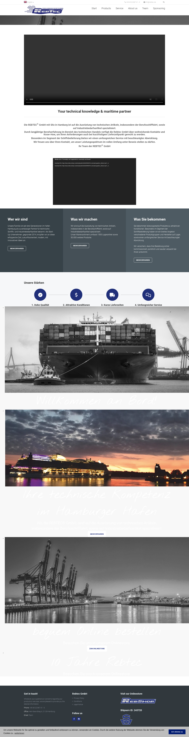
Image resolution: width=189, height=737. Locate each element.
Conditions (78, 701)
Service (119, 8)
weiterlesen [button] (19, 733)
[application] (94, 181)
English (29, 2)
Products (106, 8)
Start (94, 8)
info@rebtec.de (150, 2)
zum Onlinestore (97, 649)
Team (145, 8)
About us (132, 8)
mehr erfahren (97, 534)
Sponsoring (159, 8)
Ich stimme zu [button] (177, 732)
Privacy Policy (79, 698)
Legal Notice (78, 704)
